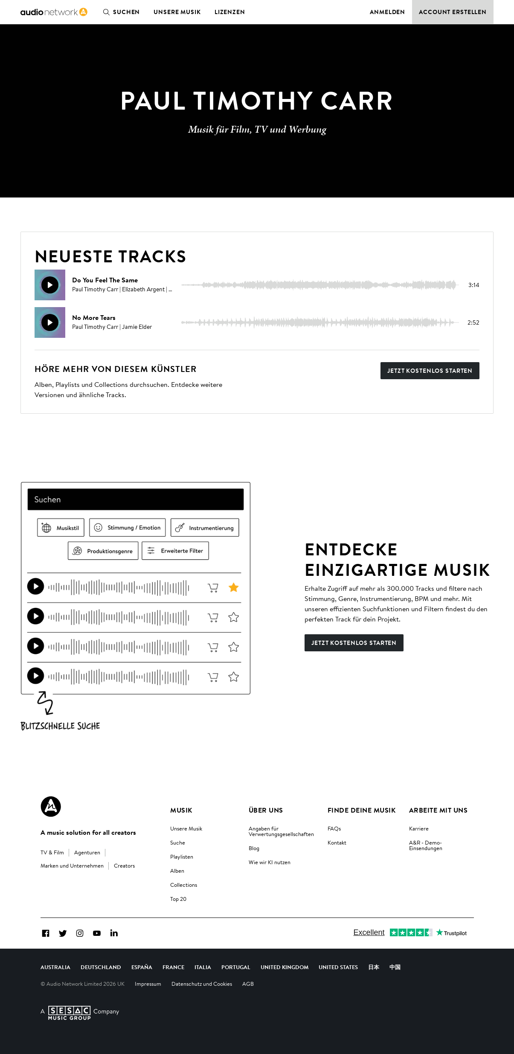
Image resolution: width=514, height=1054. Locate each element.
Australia (55, 967)
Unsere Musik (177, 12)
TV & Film (52, 852)
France (173, 967)
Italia (203, 967)
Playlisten (181, 856)
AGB (248, 983)
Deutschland (101, 967)
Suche (177, 842)
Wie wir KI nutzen (269, 862)
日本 (373, 967)
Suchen (119, 12)
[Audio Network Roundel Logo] (51, 806)
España (141, 967)
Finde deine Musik (361, 810)
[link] (53, 12)
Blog (254, 848)
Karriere (419, 828)
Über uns (266, 810)
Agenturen (87, 852)
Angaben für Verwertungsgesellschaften (281, 831)
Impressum (148, 983)
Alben (177, 870)
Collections (183, 884)
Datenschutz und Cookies (201, 983)
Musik (181, 810)
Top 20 (178, 899)
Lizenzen (230, 12)
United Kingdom (284, 967)
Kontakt (337, 842)
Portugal (235, 967)
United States (338, 967)
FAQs (334, 828)
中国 (395, 967)
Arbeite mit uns (438, 810)
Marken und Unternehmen (72, 865)
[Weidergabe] (49, 284)
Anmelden (387, 12)
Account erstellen (453, 12)
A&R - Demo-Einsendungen (425, 845)
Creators (124, 865)
